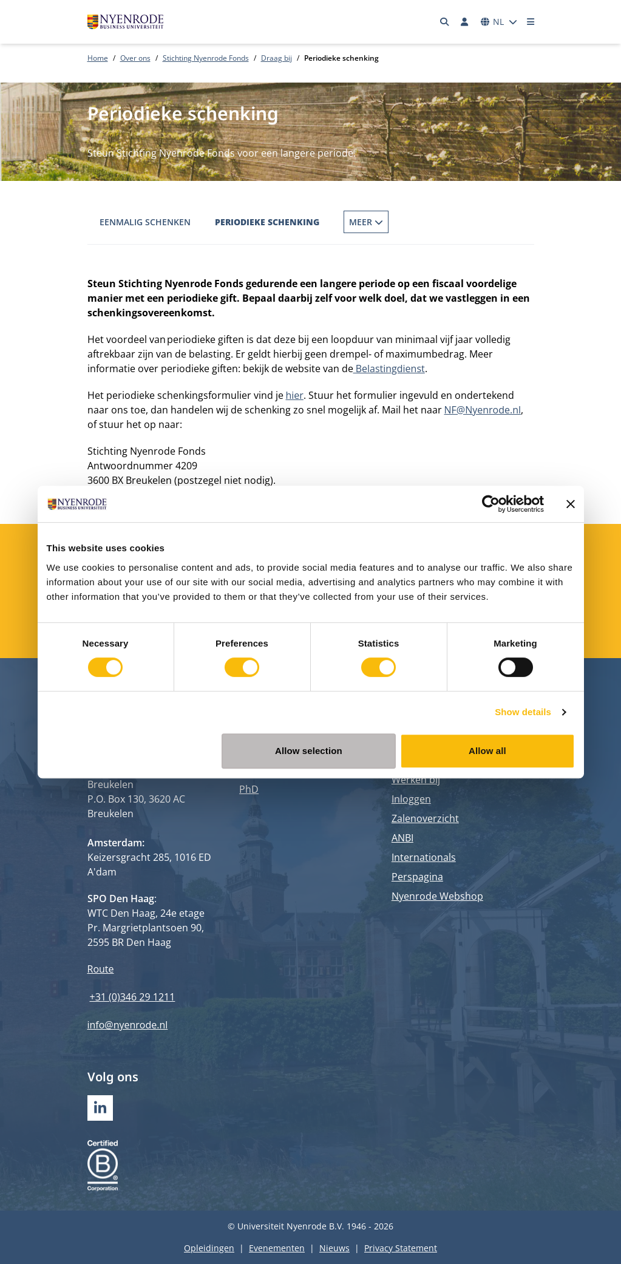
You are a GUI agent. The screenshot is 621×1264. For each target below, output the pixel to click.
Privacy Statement (400, 1248)
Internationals (424, 857)
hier (295, 395)
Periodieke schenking (267, 222)
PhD (249, 789)
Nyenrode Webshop (437, 896)
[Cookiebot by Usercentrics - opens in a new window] (491, 504)
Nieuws (334, 1248)
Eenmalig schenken (145, 222)
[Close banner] (570, 504)
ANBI (402, 837)
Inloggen (411, 799)
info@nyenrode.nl (127, 1024)
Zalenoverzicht (425, 818)
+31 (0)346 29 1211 (132, 997)
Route (100, 969)
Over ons (135, 58)
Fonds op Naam (379, 222)
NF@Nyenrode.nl (482, 409)
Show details (523, 712)
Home (97, 58)
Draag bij (276, 58)
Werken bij (416, 779)
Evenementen (277, 1248)
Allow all (487, 751)
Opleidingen (209, 1248)
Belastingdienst (389, 368)
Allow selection (308, 751)
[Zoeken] (444, 22)
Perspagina (417, 876)
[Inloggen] (465, 22)
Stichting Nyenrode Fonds (206, 58)
